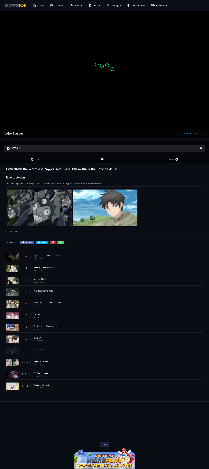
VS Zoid (37, 314)
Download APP (136, 5)
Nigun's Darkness (41, 361)
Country (112, 5)
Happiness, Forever (42, 385)
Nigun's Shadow (40, 338)
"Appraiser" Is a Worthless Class (47, 255)
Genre (74, 5)
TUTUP (105, 444)
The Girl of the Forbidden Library (47, 326)
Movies (38, 5)
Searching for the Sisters (44, 291)
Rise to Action (39, 349)
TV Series (56, 5)
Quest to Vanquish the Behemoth (47, 302)
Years (93, 5)
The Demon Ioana (41, 373)
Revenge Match (40, 279)
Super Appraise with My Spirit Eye (48, 267)
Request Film (159, 5)
